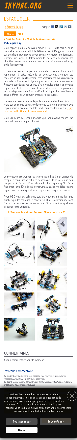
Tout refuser (55, 421)
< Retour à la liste (14, 26)
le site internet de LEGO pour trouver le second (38, 109)
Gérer (21, 430)
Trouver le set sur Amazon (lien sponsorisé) (37, 212)
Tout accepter (22, 421)
